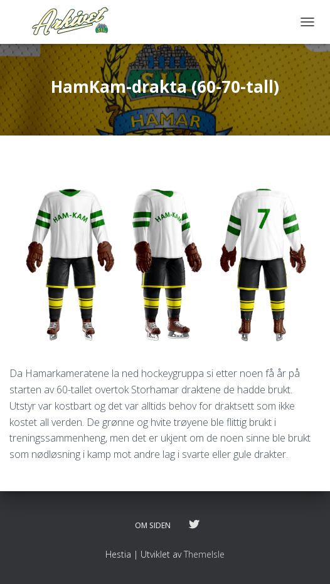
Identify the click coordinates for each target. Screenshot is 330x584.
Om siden (153, 525)
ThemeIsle (204, 554)
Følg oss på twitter (194, 525)
